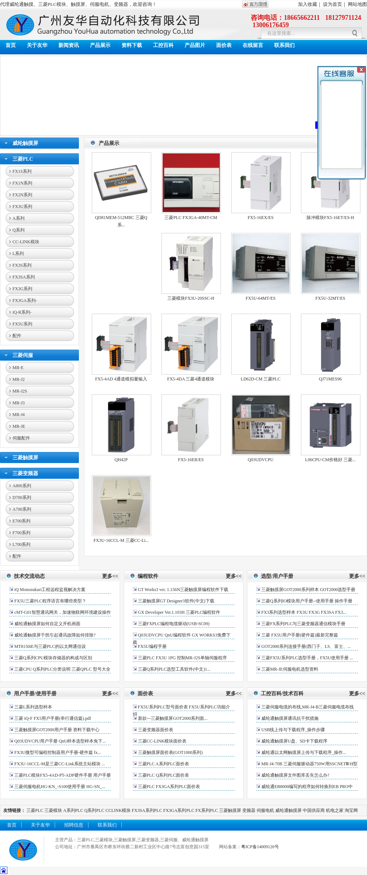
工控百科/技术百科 (282, 693)
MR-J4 (18, 414)
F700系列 (21, 532)
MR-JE (18, 426)
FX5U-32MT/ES (330, 298)
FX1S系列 (22, 171)
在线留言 (253, 45)
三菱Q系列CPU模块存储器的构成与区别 (53, 657)
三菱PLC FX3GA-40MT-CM (190, 217)
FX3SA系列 (23, 277)
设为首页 (332, 4)
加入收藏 (307, 4)
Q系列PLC (94, 810)
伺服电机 (265, 810)
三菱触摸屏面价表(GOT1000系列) (170, 752)
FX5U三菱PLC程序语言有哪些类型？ (50, 601)
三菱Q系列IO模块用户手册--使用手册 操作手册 (306, 601)
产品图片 (195, 45)
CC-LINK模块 (25, 241)
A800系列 (21, 485)
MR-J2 (18, 379)
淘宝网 (351, 810)
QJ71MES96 (330, 379)
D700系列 (21, 497)
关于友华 (37, 45)
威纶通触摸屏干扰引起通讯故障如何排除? (54, 635)
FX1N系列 (22, 183)
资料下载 (131, 45)
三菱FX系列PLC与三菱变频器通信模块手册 (303, 623)
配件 (16, 335)
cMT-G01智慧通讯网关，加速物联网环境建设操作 (62, 612)
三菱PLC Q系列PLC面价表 (163, 775)
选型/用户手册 (277, 576)
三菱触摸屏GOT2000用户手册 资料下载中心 (56, 729)
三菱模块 (53, 810)
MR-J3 (18, 402)
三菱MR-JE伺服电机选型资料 (289, 669)
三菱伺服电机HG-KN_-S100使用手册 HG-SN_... (59, 786)
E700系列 (21, 521)
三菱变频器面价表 (155, 729)
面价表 (224, 45)
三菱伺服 (22, 355)
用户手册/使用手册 (35, 693)
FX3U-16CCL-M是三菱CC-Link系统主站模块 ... (59, 763)
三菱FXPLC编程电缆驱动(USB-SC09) (174, 623)
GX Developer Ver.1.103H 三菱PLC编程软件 (179, 612)
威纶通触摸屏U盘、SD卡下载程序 (294, 741)
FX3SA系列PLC (147, 810)
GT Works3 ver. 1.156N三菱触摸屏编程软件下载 (183, 589)
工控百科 (163, 45)
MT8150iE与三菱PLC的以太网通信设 (50, 646)
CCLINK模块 (118, 810)
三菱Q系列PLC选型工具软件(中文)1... (174, 669)
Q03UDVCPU (260, 459)
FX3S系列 (22, 265)
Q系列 (18, 230)
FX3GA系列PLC (179, 810)
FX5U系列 (22, 324)
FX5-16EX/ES (261, 217)
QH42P (121, 459)
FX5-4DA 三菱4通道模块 (190, 379)
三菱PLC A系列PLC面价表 (163, 763)
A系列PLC (73, 810)
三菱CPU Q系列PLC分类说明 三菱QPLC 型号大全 (62, 669)
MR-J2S (19, 391)
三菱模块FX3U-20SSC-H (190, 298)
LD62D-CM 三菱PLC (260, 379)
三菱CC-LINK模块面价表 (162, 741)
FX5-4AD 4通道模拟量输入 (121, 379)
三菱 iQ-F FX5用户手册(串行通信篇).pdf (52, 718)
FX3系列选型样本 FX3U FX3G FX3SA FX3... (303, 612)
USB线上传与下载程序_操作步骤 (293, 729)
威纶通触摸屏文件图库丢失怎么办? (295, 775)
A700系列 (21, 509)
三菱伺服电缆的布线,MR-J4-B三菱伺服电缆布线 (307, 707)
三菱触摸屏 (25, 457)
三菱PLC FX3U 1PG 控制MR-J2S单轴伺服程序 (182, 657)
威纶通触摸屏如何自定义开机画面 (47, 623)
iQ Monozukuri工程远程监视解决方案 (50, 589)
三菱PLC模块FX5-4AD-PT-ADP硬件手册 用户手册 (62, 775)
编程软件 (148, 576)
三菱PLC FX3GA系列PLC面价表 (169, 786)
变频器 (248, 810)
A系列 (18, 218)
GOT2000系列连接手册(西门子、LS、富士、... (306, 646)
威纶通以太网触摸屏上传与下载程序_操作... (303, 752)
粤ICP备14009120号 (260, 846)
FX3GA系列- (24, 300)
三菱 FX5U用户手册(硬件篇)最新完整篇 (299, 635)
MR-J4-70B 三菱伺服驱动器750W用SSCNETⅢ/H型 (309, 763)
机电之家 (335, 810)
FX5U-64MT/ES (260, 298)
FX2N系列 (22, 194)
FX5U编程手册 (152, 646)
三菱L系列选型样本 (33, 707)
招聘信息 (73, 825)
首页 (11, 45)
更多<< (110, 576)
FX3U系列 (22, 206)
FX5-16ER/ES (191, 459)
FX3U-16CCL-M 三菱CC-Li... (121, 540)
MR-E (17, 367)
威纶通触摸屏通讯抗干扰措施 (290, 718)
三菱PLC (22, 159)
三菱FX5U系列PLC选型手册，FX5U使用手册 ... (307, 657)
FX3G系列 (22, 288)
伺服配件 (21, 438)
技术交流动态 (29, 576)
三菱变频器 (25, 473)
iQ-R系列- (22, 312)
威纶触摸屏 (25, 143)
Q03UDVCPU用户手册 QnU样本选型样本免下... (60, 741)
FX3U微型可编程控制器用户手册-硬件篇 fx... (57, 752)
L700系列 (21, 544)
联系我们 (284, 45)
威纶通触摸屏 (288, 810)
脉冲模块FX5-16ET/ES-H (330, 217)
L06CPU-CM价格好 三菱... (330, 459)
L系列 (18, 253)
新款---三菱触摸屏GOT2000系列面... (173, 718)
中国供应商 (314, 810)
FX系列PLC (207, 810)
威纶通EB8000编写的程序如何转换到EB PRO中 (307, 786)
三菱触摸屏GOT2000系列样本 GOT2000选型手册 (308, 589)
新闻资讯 (68, 45)
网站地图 (357, 4)
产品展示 (100, 45)
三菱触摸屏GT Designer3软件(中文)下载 (176, 601)
